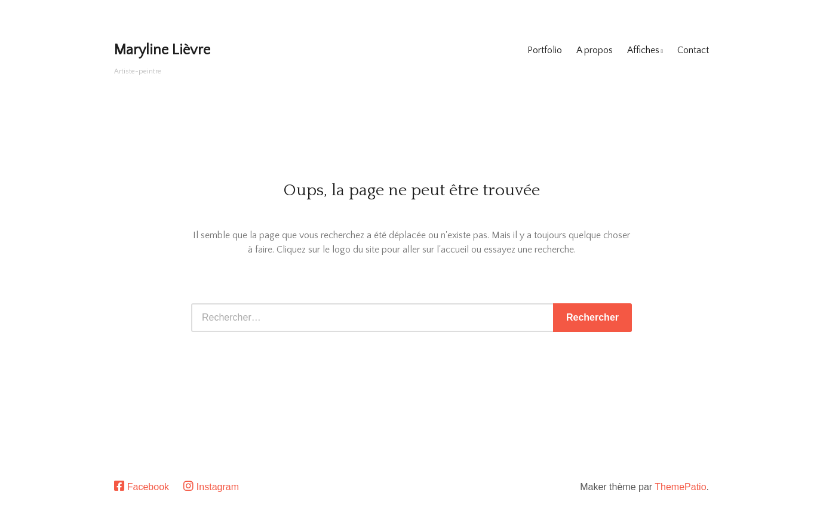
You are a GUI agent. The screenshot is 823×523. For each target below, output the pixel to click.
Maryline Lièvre (162, 50)
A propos (594, 50)
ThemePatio (680, 487)
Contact (693, 50)
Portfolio (544, 50)
